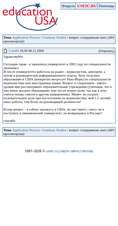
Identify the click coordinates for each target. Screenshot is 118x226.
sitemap (87, 151)
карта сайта (69, 151)
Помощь (106, 5)
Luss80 (14, 50)
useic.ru (52, 151)
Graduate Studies (54, 37)
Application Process (26, 37)
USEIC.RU (87, 5)
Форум (68, 5)
